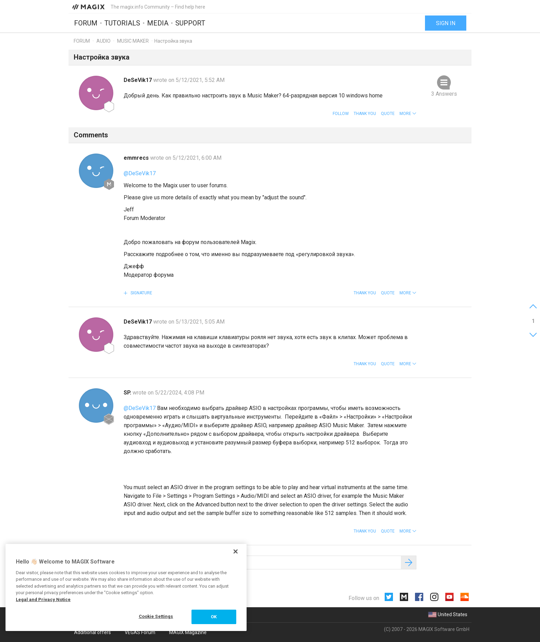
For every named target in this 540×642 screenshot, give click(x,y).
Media (157, 23)
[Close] (235, 551)
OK (214, 616)
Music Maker (133, 41)
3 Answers (444, 94)
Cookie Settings (156, 616)
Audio (103, 41)
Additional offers (92, 632)
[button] (407, 113)
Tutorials (122, 23)
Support (190, 23)
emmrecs (137, 158)
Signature (140, 293)
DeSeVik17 (138, 80)
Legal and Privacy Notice (43, 599)
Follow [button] (341, 113)
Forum (85, 23)
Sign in (445, 23)
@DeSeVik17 (140, 173)
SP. (128, 392)
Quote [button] (388, 113)
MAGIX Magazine (188, 632)
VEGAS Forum (140, 632)
